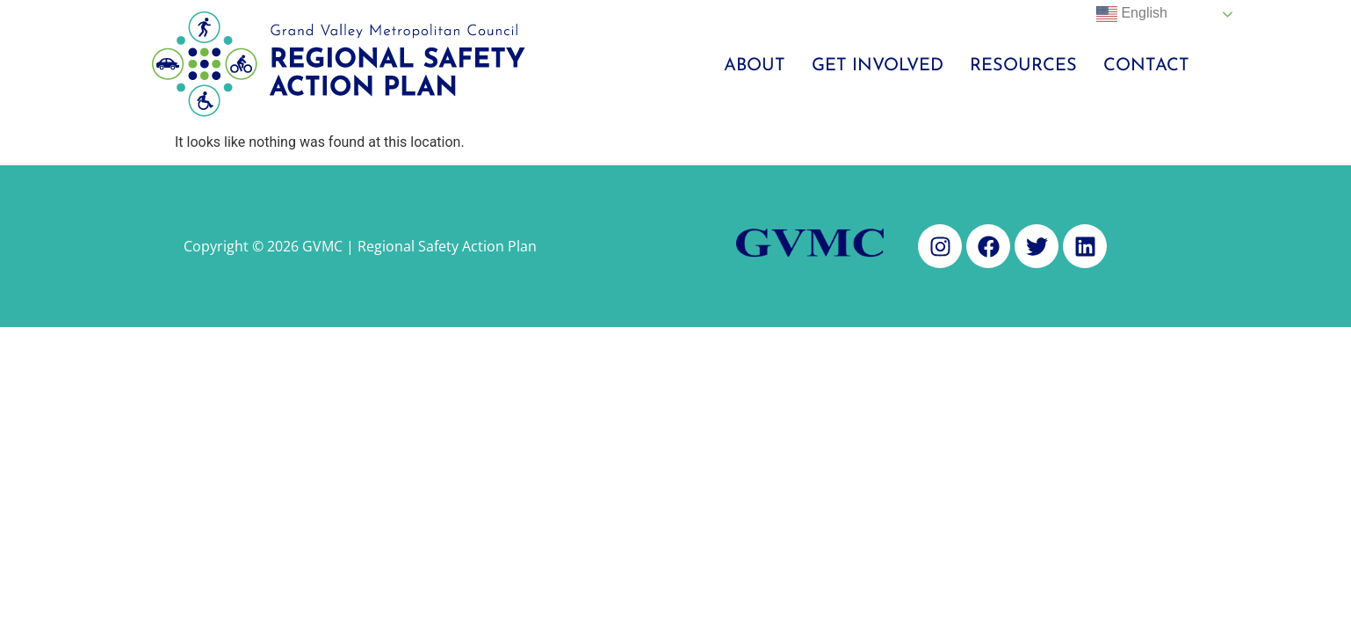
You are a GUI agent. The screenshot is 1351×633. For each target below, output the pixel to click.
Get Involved (877, 66)
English (1131, 14)
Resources (1023, 66)
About (754, 66)
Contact (1146, 66)
